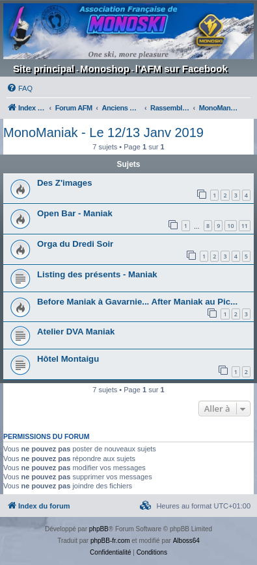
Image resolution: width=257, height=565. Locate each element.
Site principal (43, 68)
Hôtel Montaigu (68, 359)
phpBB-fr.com (110, 540)
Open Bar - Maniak (75, 213)
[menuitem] (20, 88)
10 (230, 225)
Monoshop (104, 68)
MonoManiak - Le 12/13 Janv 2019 (103, 132)
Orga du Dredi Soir (75, 244)
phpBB (99, 529)
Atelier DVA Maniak (76, 331)
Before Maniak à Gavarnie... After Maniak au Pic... (137, 302)
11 (244, 225)
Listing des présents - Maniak (97, 274)
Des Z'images (64, 183)
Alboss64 (186, 540)
